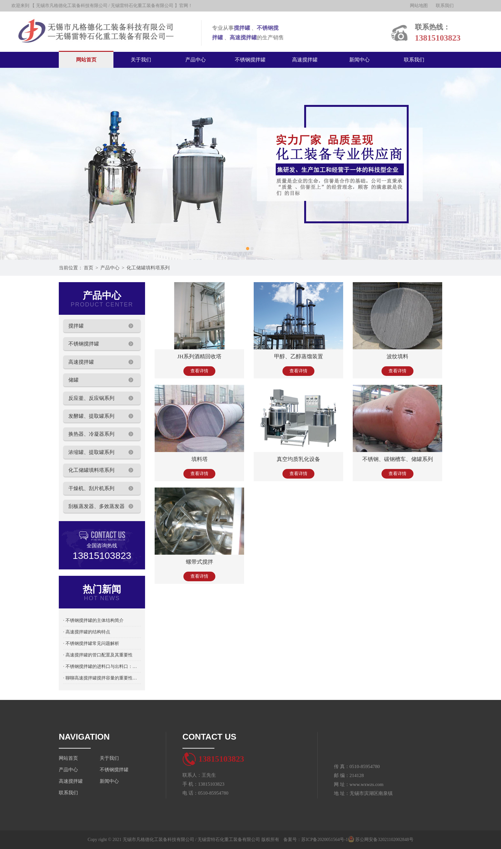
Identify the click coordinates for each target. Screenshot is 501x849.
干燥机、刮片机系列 (91, 488)
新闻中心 (359, 59)
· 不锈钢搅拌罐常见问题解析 (91, 643)
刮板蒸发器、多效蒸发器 (96, 506)
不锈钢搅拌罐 (250, 59)
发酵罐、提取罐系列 (91, 416)
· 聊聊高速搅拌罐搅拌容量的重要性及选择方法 (102, 678)
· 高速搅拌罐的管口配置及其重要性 (98, 655)
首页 (88, 267)
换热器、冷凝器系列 (91, 434)
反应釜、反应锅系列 (91, 398)
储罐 (73, 380)
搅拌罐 (76, 326)
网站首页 (86, 59)
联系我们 (449, 5)
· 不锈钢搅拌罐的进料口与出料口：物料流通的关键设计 (102, 666)
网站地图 (423, 5)
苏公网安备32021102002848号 (380, 839)
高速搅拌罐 (305, 59)
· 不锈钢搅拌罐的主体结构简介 (93, 620)
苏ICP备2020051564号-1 (324, 839)
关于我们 (141, 59)
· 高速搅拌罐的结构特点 (86, 632)
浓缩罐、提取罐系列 (91, 452)
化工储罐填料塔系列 (148, 267)
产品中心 (195, 59)
